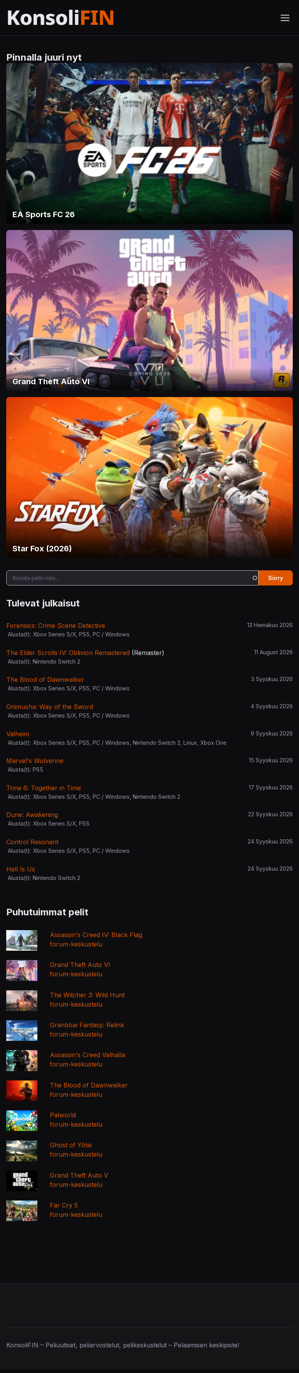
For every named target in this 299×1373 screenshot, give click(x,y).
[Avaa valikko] (285, 18)
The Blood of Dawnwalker (45, 679)
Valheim (17, 734)
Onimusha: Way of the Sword (49, 707)
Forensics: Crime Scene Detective (55, 625)
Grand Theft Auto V (79, 1175)
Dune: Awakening (32, 815)
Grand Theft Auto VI (80, 965)
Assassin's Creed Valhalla (87, 1055)
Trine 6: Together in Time (43, 788)
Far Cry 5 (64, 1205)
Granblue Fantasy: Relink (87, 1025)
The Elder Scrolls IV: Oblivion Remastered (68, 653)
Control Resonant (32, 842)
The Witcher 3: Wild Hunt (87, 995)
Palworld (63, 1115)
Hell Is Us (20, 869)
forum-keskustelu (76, 944)
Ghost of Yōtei (71, 1145)
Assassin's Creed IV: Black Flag (96, 935)
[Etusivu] (79, 17)
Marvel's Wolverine (34, 761)
